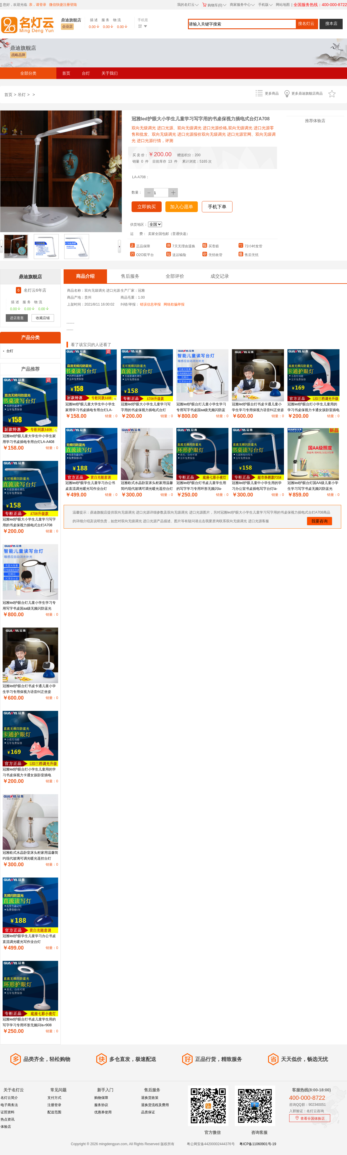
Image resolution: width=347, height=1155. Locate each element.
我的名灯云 (188, 5)
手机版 (265, 5)
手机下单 (217, 206)
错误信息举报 (150, 304)
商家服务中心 (242, 5)
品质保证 (148, 1112)
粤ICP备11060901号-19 (257, 1144)
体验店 (6, 1127)
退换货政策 (149, 1098)
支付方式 (54, 1098)
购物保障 (101, 1098)
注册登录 (54, 1105)
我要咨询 (319, 521)
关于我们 (109, 73)
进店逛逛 (17, 318)
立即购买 (146, 206)
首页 (66, 73)
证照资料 (7, 1112)
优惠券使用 (103, 1112)
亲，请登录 (37, 5)
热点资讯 (7, 1119)
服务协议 (101, 1105)
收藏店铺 (43, 318)
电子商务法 (9, 1105)
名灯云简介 (9, 1098)
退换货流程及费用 (155, 1105)
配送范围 (54, 1112)
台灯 (86, 73)
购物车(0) (214, 5)
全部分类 (28, 73)
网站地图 (283, 5)
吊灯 (22, 94)
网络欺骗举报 (174, 304)
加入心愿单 (181, 206)
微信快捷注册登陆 (63, 5)
